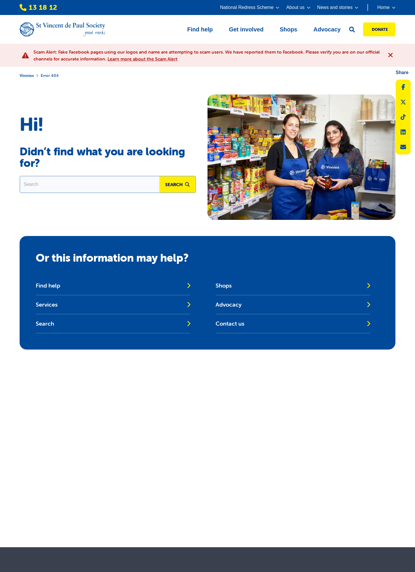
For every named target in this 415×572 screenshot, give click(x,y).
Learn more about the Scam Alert (142, 59)
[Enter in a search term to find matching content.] (89, 184)
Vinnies (27, 75)
